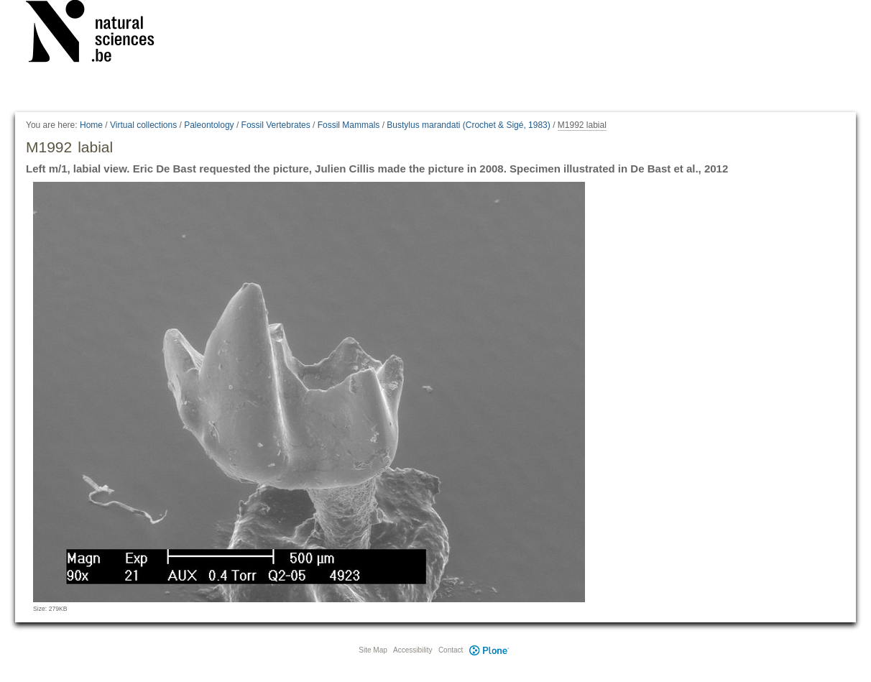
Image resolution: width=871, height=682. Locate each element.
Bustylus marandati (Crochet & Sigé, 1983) (468, 125)
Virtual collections (143, 125)
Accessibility (412, 650)
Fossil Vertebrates (275, 125)
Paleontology (209, 125)
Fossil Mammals (349, 125)
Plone (488, 650)
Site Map (373, 650)
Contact (450, 650)
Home (91, 125)
